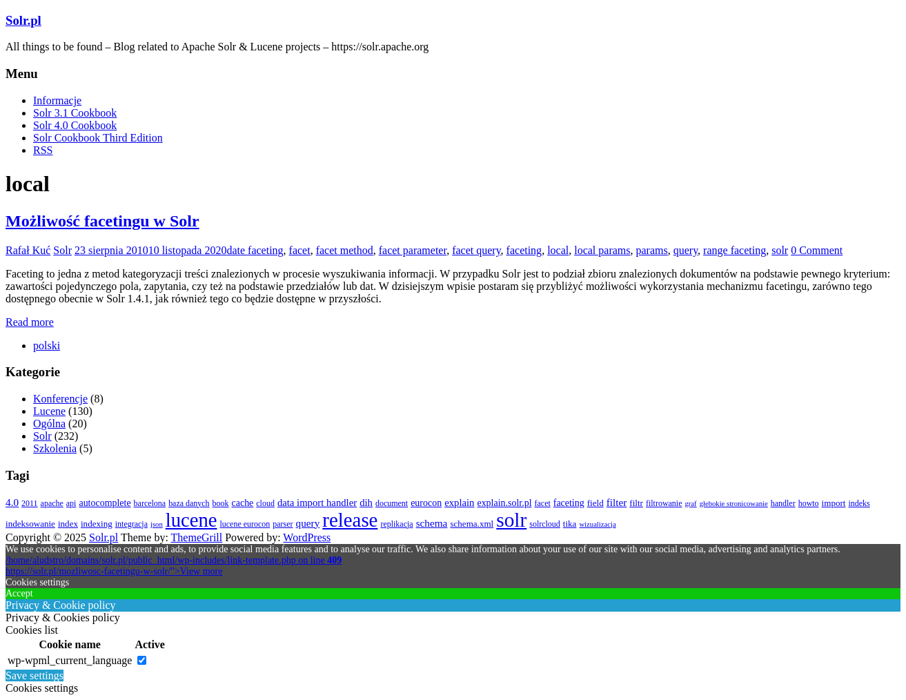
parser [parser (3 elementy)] (283, 524)
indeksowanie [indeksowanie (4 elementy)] (30, 523)
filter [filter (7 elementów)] (617, 502)
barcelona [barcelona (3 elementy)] (150, 503)
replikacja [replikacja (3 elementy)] (396, 524)
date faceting (254, 250)
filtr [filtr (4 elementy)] (636, 503)
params (652, 250)
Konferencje (60, 399)
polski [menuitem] (46, 345)
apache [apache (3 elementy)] (52, 503)
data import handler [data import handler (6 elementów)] (317, 502)
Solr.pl (23, 20)
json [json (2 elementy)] (156, 524)
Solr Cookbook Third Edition (98, 138)
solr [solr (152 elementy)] (511, 520)
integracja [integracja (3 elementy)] (131, 524)
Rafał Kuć (28, 250)
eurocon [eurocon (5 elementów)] (426, 503)
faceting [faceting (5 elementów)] (568, 503)
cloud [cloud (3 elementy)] (265, 503)
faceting (524, 250)
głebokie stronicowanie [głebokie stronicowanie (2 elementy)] (734, 503)
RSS (42, 150)
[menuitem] (46, 345)
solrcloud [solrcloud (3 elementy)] (544, 524)
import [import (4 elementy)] (834, 503)
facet (300, 250)
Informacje (57, 100)
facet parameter (412, 250)
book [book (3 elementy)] (221, 503)
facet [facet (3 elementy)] (543, 503)
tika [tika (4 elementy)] (570, 523)
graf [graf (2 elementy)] (690, 503)
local (558, 250)
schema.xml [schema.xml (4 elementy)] (471, 523)
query (685, 250)
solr (779, 250)
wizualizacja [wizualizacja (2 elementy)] (597, 524)
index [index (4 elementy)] (68, 523)
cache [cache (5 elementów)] (243, 503)
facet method (344, 250)
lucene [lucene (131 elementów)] (191, 520)
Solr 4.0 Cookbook (75, 125)
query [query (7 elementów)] (308, 523)
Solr (62, 250)
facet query (476, 250)
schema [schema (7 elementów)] (432, 523)
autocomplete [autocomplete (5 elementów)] (104, 503)
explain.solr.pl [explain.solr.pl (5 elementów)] (504, 503)
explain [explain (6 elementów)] (459, 502)
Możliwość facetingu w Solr (102, 221)
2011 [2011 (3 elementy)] (29, 503)
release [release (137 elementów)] (349, 520)
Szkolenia (55, 448)
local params (602, 250)
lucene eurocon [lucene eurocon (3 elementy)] (245, 524)
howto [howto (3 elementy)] (808, 503)
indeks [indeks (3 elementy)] (858, 503)
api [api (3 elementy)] (71, 503)
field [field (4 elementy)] (595, 503)
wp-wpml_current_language (70, 660)
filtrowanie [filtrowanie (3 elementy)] (664, 503)
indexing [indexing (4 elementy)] (96, 523)
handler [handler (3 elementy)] (783, 503)
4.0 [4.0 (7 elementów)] (12, 502)
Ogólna (49, 423)
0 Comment (817, 250)
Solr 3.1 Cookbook (75, 113)
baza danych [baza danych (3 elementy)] (188, 503)
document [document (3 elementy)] (391, 503)
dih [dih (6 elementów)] (366, 502)
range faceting (734, 250)
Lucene (49, 411)
